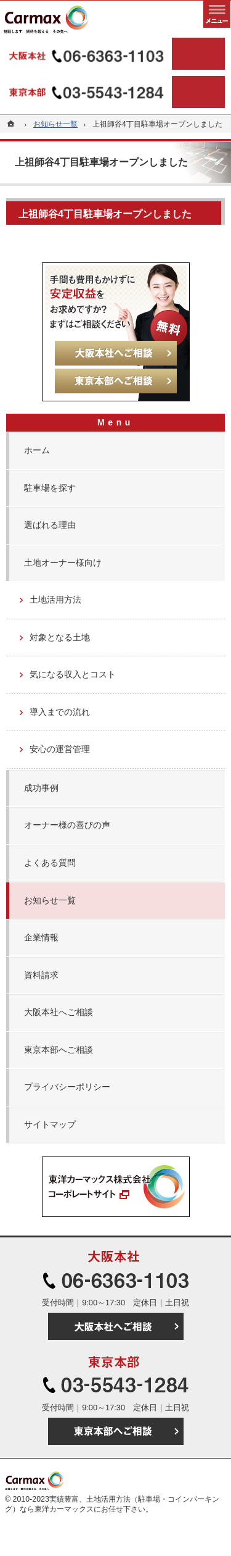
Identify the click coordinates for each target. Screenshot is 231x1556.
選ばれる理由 (50, 525)
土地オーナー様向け (63, 562)
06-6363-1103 (87, 54)
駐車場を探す (50, 488)
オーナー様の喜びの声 (67, 825)
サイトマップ (50, 1124)
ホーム (37, 450)
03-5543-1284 (87, 92)
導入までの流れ (60, 712)
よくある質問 (50, 863)
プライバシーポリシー (67, 1087)
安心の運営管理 (60, 749)
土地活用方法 (55, 599)
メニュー (216, 14)
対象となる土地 (60, 637)
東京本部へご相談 (58, 1050)
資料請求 (41, 975)
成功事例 (41, 788)
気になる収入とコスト (73, 674)
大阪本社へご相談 (58, 1012)
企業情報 (41, 937)
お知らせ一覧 (50, 900)
